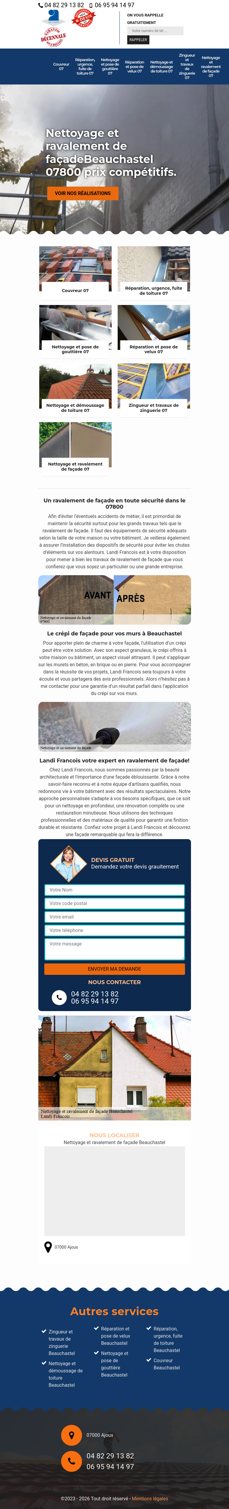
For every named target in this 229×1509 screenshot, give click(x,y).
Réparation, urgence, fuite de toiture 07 (85, 66)
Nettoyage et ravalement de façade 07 (211, 66)
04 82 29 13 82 (61, 5)
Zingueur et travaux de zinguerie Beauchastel (62, 1342)
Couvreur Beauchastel (167, 1364)
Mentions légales (150, 1499)
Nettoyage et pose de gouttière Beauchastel (114, 1364)
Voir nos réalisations (83, 193)
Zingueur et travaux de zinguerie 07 (187, 66)
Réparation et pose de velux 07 (134, 66)
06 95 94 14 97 (111, 5)
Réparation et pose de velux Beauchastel (115, 1336)
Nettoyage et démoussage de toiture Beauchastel (66, 1374)
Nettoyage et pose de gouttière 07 (110, 66)
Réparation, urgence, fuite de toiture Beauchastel (168, 1339)
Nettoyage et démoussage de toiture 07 (161, 66)
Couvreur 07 (61, 66)
